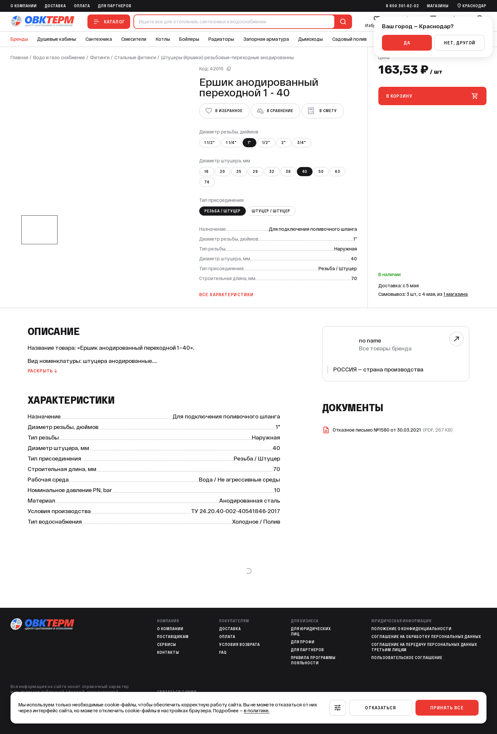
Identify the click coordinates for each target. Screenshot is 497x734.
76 (207, 182)
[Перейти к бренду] (456, 339)
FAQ (223, 652)
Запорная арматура (266, 39)
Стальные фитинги (135, 57)
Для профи (303, 642)
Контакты (168, 652)
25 (239, 171)
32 (271, 171)
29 (255, 171)
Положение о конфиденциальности (411, 629)
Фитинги (99, 57)
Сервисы (166, 644)
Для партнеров (114, 6)
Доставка (55, 6)
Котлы (163, 39)
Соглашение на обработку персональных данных (426, 636)
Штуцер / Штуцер (271, 211)
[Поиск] (342, 21)
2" (283, 142)
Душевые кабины (56, 39)
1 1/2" (209, 142)
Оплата (82, 6)
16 (206, 171)
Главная (19, 57)
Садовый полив (349, 39)
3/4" (301, 142)
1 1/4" (231, 142)
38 (288, 171)
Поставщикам (173, 636)
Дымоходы (310, 39)
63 (337, 171)
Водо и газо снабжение (59, 57)
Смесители (133, 39)
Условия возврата (239, 644)
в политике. (257, 710)
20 (222, 171)
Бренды (19, 39)
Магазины (438, 6)
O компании (24, 6)
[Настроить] (337, 708)
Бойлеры (189, 39)
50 (321, 171)
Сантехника (98, 39)
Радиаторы (221, 39)
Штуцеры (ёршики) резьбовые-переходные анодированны (227, 57)
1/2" (266, 142)
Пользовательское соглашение (406, 657)
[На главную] (42, 21)
